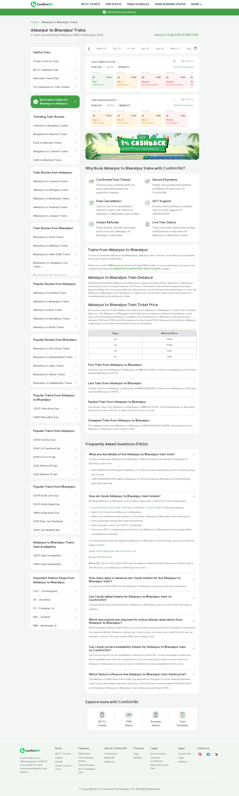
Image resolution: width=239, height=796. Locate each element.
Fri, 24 (130, 48)
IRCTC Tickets (90, 4)
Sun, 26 (160, 48)
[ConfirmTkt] (30, 752)
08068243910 (104, 557)
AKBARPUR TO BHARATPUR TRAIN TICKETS (137, 268)
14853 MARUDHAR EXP (105, 100)
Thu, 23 (116, 48)
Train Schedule (138, 4)
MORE (196, 4)
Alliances (109, 761)
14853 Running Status (183, 105)
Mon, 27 (175, 48)
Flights (59, 757)
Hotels (58, 761)
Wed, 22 (101, 48)
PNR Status (113, 4)
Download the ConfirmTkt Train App (111, 507)
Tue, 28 (190, 48)
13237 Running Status (183, 67)
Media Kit (109, 757)
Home (35, 22)
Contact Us (110, 753)
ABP (99, 67)
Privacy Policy (158, 753)
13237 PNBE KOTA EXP (105, 62)
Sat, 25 (145, 48)
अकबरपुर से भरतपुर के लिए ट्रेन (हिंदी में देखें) (176, 35)
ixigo (136, 753)
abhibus (137, 757)
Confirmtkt (184, 753)
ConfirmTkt (150, 507)
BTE (127, 67)
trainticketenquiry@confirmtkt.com (116, 551)
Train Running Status (170, 4)
